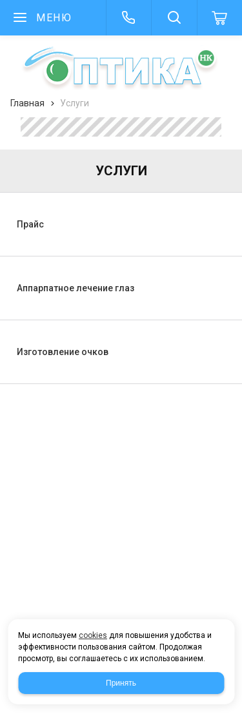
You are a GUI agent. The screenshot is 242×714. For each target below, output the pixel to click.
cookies (93, 635)
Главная (27, 103)
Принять (121, 683)
